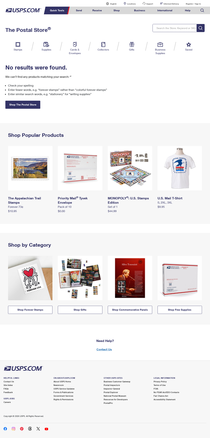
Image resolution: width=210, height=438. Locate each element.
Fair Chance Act (161, 396)
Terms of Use (160, 385)
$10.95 (12, 211)
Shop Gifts (80, 309)
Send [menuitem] (79, 10)
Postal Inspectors (112, 385)
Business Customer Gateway (117, 381)
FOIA (156, 388)
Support (149, 4)
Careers (7, 402)
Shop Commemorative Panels (130, 309)
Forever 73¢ (15, 206)
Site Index (8, 385)
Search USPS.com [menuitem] (202, 10)
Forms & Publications (63, 392)
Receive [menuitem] (97, 10)
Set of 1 (113, 206)
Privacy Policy (160, 381)
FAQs (6, 388)
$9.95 (161, 206)
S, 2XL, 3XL (165, 202)
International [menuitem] (164, 10)
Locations (131, 4)
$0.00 (61, 211)
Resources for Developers (116, 399)
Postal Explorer (111, 392)
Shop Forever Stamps (30, 309)
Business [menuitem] (139, 10)
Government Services (63, 396)
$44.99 (112, 211)
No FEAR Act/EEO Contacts (166, 392)
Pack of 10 (64, 206)
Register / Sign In (193, 4)
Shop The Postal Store (22, 104)
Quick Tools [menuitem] (57, 10)
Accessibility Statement (164, 399)
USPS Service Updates (64, 388)
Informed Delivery (171, 4)
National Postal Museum (115, 396)
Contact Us (104, 349)
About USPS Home (62, 381)
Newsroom (59, 385)
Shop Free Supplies (179, 309)
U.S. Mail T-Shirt (170, 198)
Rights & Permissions (63, 399)
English (110, 4)
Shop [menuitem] (117, 10)
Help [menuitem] (187, 10)
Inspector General (112, 388)
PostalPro (108, 403)
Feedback (8, 392)
